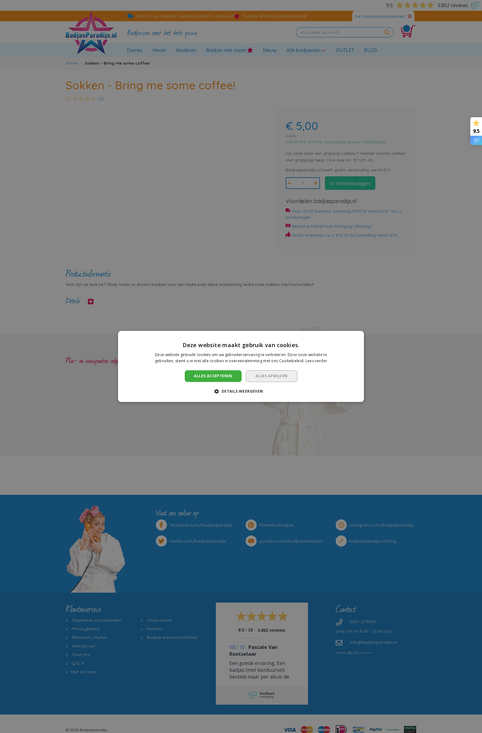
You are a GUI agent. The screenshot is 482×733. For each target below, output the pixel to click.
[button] (241, 391)
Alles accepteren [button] (213, 376)
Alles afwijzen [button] (271, 376)
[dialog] (241, 366)
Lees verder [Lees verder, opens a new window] (316, 361)
